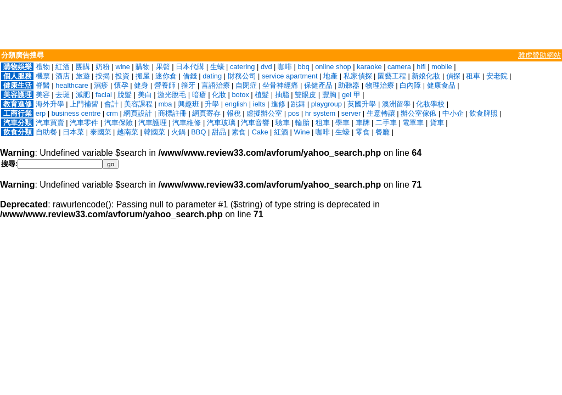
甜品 (219, 132)
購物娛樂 (17, 67)
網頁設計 (137, 113)
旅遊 (83, 76)
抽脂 (282, 95)
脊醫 (43, 85)
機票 (43, 76)
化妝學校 (430, 104)
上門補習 (84, 104)
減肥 (83, 95)
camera (399, 67)
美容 (43, 95)
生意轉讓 (381, 113)
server (351, 113)
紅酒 (62, 67)
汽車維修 (186, 123)
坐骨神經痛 (280, 85)
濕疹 (101, 85)
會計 (111, 104)
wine (122, 67)
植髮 (262, 95)
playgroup (326, 104)
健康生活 (17, 85)
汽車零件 (84, 123)
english (236, 104)
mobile (441, 67)
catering (242, 67)
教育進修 (17, 104)
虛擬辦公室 (264, 113)
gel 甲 (351, 95)
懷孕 (121, 85)
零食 (363, 132)
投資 (122, 76)
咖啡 (285, 67)
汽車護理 (152, 123)
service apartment (290, 76)
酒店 (62, 76)
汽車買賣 (50, 123)
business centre (76, 113)
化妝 (219, 95)
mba (165, 104)
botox (240, 95)
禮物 (43, 67)
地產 (330, 76)
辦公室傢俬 (418, 113)
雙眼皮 (305, 95)
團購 (83, 67)
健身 (141, 85)
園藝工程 (392, 76)
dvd (266, 67)
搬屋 (143, 76)
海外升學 (50, 104)
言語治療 (215, 85)
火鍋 (178, 132)
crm (112, 113)
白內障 (410, 85)
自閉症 (246, 85)
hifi (421, 67)
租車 (473, 76)
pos (294, 113)
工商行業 (17, 113)
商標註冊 (172, 113)
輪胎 (302, 123)
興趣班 (188, 104)
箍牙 (188, 85)
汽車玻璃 (221, 123)
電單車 (413, 123)
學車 (342, 123)
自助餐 (46, 132)
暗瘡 (199, 95)
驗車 (283, 123)
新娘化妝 (426, 76)
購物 (143, 67)
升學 (212, 104)
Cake (260, 132)
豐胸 (329, 95)
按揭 (102, 76)
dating (212, 76)
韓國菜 (154, 132)
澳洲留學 (396, 104)
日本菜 (73, 132)
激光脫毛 (172, 95)
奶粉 (102, 67)
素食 (239, 132)
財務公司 (242, 76)
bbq (303, 67)
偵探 (453, 76)
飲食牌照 (483, 113)
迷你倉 (166, 76)
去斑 (62, 95)
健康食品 (441, 85)
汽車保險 (118, 123)
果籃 (163, 67)
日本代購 (190, 67)
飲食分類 (17, 132)
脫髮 (124, 95)
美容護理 (17, 95)
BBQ (198, 132)
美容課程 (138, 104)
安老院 (497, 76)
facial (103, 95)
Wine (302, 132)
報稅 (234, 113)
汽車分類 (17, 123)
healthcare (71, 85)
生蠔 (217, 67)
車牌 (363, 123)
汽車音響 (255, 123)
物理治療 (380, 85)
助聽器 (348, 85)
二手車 (386, 123)
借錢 (190, 76)
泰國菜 (100, 132)
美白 (145, 95)
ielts (259, 104)
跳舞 (298, 104)
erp (41, 113)
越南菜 (127, 132)
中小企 (453, 113)
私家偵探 (358, 76)
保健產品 (318, 85)
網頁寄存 (206, 113)
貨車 (437, 123)
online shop (333, 67)
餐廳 (382, 132)
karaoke (369, 67)
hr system (320, 113)
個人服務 (17, 76)
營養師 (165, 85)
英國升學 (361, 104)
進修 (278, 104)
